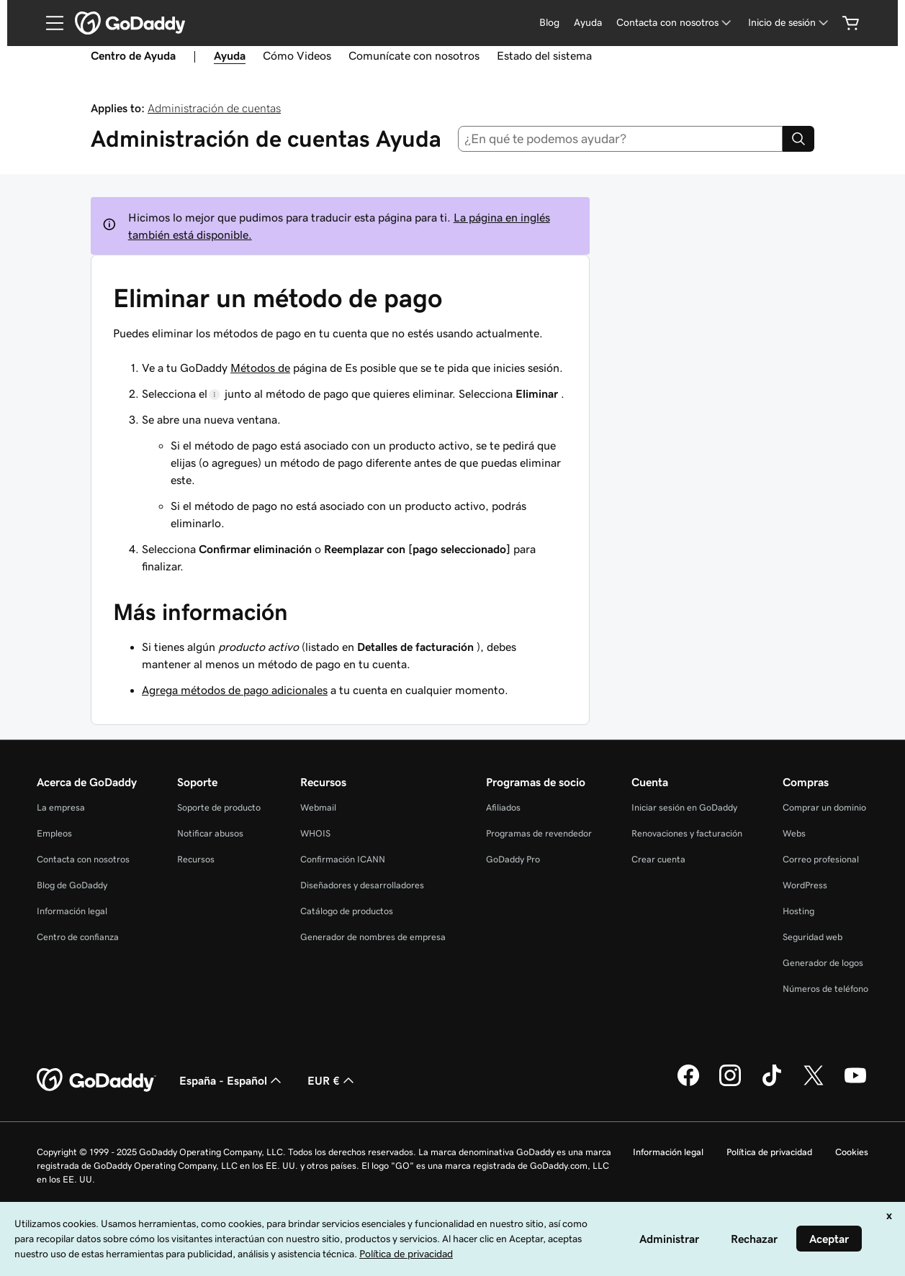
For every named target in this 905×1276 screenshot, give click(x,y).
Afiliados (503, 807)
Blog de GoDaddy (72, 885)
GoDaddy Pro (513, 859)
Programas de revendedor (539, 833)
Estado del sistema (544, 55)
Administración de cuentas (214, 108)
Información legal (72, 911)
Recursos (196, 859)
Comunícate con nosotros (413, 55)
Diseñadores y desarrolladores (362, 885)
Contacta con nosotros (83, 859)
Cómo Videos (297, 55)
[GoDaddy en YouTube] (855, 1084)
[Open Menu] (49, 23)
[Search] (798, 139)
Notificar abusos (210, 833)
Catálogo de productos (346, 911)
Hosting (798, 911)
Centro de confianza (78, 937)
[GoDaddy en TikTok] (772, 1084)
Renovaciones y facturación (686, 833)
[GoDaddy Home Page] (96, 1080)
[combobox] (620, 138)
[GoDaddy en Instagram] (730, 1084)
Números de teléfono (825, 988)
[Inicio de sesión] (789, 22)
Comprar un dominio (824, 807)
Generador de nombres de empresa (373, 937)
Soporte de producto (219, 807)
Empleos (54, 833)
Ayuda (588, 22)
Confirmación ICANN (342, 859)
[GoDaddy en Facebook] (688, 1084)
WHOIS (315, 833)
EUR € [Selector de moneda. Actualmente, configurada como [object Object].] (332, 1080)
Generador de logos (823, 962)
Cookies (851, 1152)
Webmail (318, 807)
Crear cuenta (658, 859)
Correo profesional (821, 859)
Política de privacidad (769, 1152)
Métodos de (260, 367)
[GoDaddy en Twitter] (814, 1084)
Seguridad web (812, 937)
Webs (794, 833)
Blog (549, 22)
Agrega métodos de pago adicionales (235, 690)
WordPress (805, 885)
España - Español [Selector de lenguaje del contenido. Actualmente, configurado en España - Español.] (231, 1080)
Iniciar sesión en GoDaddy (684, 807)
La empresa (61, 807)
